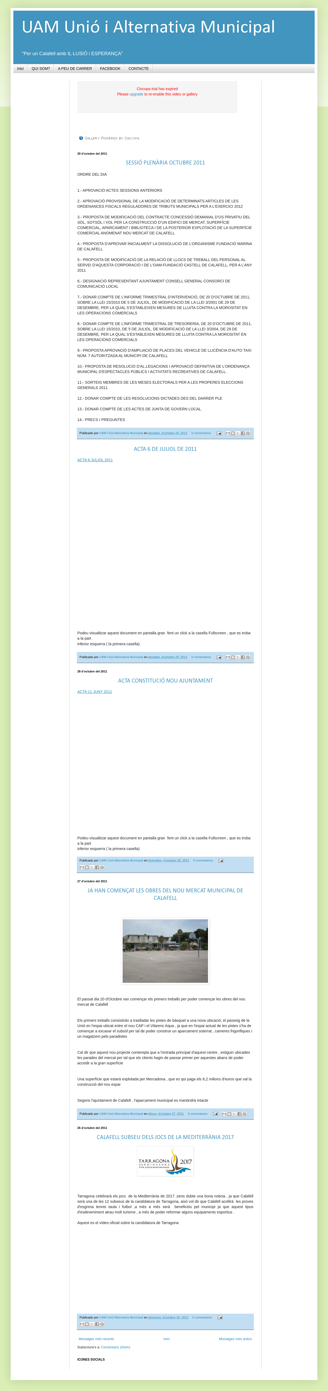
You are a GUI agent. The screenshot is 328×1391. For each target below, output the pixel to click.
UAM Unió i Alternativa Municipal (148, 27)
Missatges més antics (235, 1339)
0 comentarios (201, 433)
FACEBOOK (110, 68)
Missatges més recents (96, 1339)
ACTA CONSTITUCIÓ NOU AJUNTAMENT (165, 681)
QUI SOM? (41, 68)
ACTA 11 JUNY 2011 (94, 692)
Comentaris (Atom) (115, 1347)
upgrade (136, 94)
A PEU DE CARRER (75, 68)
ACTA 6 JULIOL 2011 (95, 460)
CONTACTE (139, 68)
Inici (20, 68)
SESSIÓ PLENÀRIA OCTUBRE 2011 (165, 163)
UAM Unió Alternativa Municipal (121, 433)
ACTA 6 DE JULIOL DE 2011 (165, 449)
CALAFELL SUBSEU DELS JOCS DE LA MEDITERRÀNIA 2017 (165, 1138)
